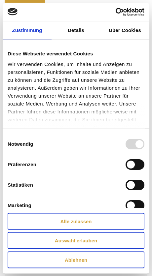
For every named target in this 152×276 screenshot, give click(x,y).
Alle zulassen (76, 221)
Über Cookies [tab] (125, 30)
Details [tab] (76, 30)
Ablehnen (76, 259)
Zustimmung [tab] (27, 30)
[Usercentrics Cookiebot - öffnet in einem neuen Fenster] (115, 12)
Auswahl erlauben (76, 240)
